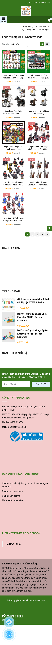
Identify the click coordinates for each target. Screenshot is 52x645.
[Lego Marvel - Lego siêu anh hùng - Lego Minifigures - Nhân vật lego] (13, 147)
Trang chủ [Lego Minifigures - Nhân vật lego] (27, 27)
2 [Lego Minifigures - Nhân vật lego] (32, 234)
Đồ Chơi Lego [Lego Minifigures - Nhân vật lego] (42, 27)
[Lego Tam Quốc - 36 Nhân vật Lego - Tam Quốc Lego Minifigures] (13, 76)
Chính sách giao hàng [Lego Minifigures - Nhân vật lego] (12, 491)
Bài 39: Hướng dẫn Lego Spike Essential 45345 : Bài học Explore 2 (32, 333)
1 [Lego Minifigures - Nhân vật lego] (27, 234)
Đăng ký (41, 384)
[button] (48, 20)
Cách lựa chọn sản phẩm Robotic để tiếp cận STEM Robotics (33, 301)
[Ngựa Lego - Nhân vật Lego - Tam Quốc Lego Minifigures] (38, 112)
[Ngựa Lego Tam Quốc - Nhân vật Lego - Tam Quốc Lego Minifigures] (13, 112)
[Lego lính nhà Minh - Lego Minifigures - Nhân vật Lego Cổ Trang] (13, 219)
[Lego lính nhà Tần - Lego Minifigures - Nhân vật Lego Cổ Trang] (13, 183)
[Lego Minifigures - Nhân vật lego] (26, 11)
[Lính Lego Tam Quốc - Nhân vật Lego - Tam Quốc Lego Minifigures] (38, 76)
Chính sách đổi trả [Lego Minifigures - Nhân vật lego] (11, 496)
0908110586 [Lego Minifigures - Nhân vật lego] (44, 2)
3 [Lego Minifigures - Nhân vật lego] (37, 234)
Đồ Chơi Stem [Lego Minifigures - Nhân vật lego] (13, 544)
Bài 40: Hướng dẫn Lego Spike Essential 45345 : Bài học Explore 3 (32, 317)
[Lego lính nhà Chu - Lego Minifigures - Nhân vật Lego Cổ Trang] (38, 147)
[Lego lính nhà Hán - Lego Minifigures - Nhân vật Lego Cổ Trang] (38, 183)
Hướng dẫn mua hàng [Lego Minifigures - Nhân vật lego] (13, 500)
